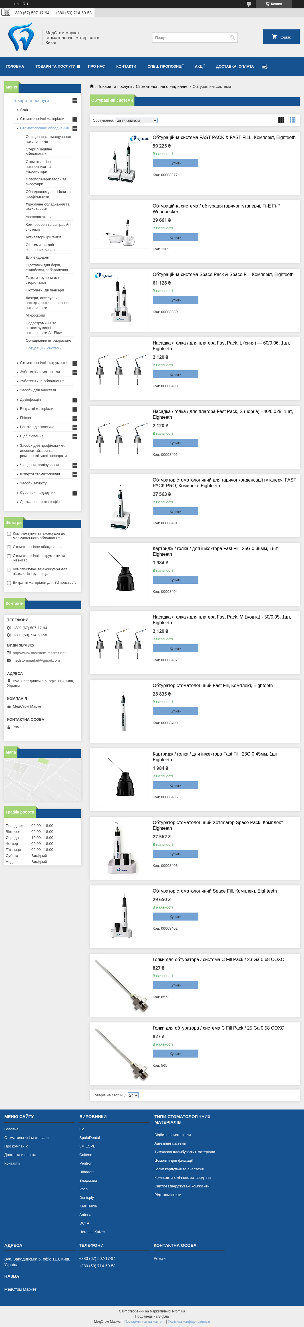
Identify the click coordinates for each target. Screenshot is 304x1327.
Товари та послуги (55, 66)
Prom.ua (178, 1311)
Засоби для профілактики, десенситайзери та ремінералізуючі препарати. (44, 450)
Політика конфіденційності (189, 1322)
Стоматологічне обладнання (162, 86)
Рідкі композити (167, 1195)
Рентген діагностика (37, 427)
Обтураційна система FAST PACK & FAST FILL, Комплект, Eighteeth (224, 137)
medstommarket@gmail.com (36, 660)
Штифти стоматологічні (40, 474)
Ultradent (86, 1172)
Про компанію (16, 1146)
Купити (176, 163)
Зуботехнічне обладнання (42, 381)
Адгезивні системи (170, 1143)
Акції (200, 66)
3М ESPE (87, 1146)
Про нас (96, 66)
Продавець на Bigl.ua (152, 1316)
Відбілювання (31, 436)
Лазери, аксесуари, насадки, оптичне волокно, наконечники (49, 303)
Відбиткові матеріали (172, 1135)
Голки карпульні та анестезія (179, 1169)
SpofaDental (89, 1137)
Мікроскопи (35, 315)
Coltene (85, 1155)
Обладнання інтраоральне (48, 340)
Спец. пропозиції (166, 66)
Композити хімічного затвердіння (182, 1177)
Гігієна (25, 418)
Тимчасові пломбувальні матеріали (184, 1152)
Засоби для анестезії (38, 390)
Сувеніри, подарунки (37, 492)
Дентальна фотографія (40, 502)
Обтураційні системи (43, 348)
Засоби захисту (33, 483)
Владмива (88, 1180)
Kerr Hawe (88, 1206)
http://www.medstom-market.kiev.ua (41, 653)
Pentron (85, 1163)
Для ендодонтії (38, 257)
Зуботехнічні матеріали (40, 372)
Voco (83, 1189)
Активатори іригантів (43, 237)
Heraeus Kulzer (92, 1232)
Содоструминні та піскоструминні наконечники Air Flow (44, 328)
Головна (15, 66)
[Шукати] (233, 38)
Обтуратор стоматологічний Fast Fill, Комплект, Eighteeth (213, 685)
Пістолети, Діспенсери (45, 290)
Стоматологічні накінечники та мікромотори (39, 167)
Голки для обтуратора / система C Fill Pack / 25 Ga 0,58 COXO (219, 1028)
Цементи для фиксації (173, 1160)
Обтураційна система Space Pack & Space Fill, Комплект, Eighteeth (223, 274)
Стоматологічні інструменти (44, 363)
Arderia (85, 1215)
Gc (81, 1129)
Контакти (126, 66)
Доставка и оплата (20, 1155)
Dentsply (86, 1197)
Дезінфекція (30, 399)
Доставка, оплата (235, 66)
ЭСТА (84, 1223)
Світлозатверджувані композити (182, 1186)
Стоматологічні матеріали (42, 118)
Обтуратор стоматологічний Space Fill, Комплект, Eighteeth (215, 891)
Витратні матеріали (36, 408)
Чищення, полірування (39, 465)
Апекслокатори (39, 217)
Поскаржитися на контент (144, 1322)
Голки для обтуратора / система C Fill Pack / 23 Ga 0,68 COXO (219, 959)
